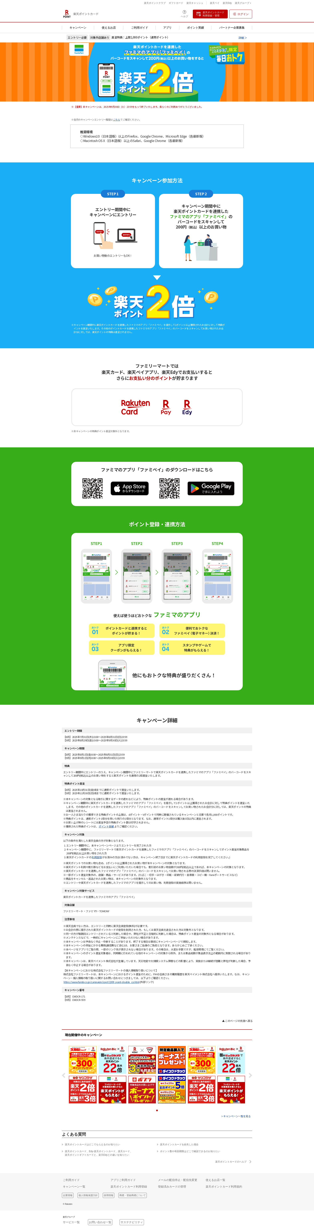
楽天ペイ (214, 3)
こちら (116, 119)
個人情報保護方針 (88, 1195)
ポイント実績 (195, 27)
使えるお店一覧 (215, 1180)
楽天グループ (243, 3)
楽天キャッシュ (194, 3)
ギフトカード (176, 3)
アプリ (167, 27)
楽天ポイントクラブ (155, 3)
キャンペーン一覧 (74, 1186)
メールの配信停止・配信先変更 (177, 1180)
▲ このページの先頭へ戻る (237, 1021)
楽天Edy (227, 3)
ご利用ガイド (139, 27)
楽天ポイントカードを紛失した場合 (177, 1144)
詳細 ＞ (243, 38)
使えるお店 (109, 27)
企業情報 (67, 1195)
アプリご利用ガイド (123, 1180)
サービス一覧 (71, 1222)
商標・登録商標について (132, 1195)
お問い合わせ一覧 (100, 1222)
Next (249, 1075)
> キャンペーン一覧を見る (236, 1116)
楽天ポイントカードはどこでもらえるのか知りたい (91, 1144)
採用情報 (108, 1195)
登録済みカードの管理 (172, 1186)
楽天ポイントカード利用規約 (224, 1186)
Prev (65, 1075)
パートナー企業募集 (232, 27)
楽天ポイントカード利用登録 (129, 1186)
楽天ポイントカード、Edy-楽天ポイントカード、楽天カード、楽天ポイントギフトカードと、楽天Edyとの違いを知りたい (97, 1153)
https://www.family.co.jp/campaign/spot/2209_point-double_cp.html (101, 982)
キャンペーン (77, 27)
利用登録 (97, 857)
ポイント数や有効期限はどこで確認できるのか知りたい (188, 1151)
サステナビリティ (132, 1222)
